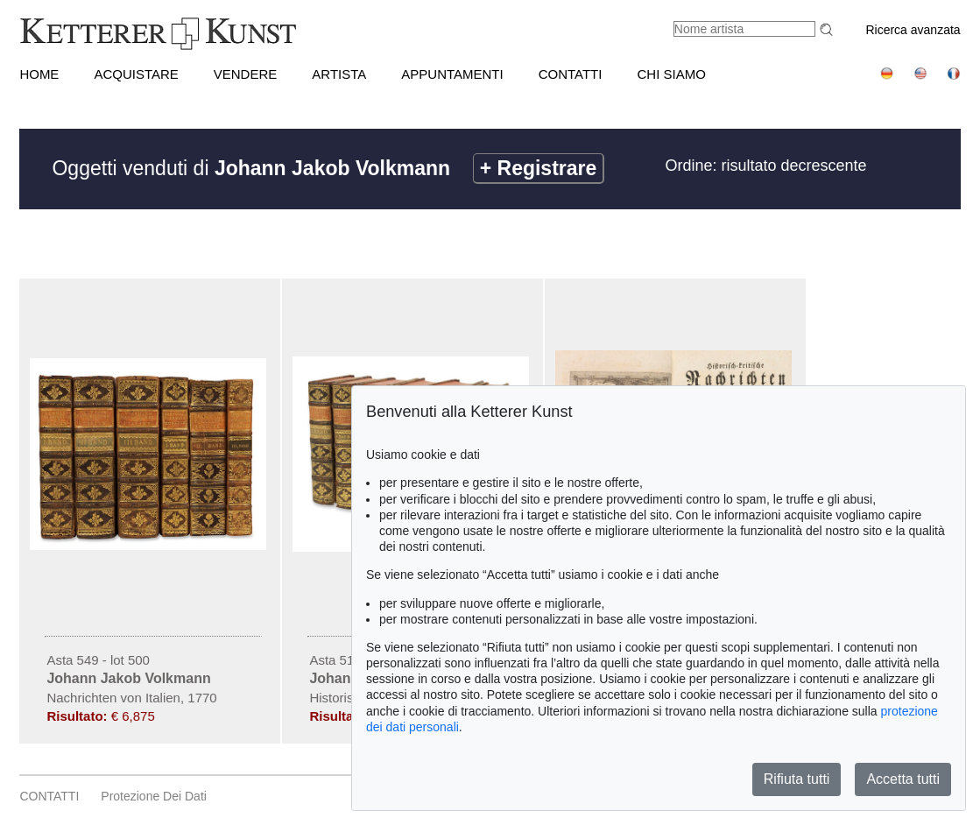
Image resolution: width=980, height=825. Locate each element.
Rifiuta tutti (797, 779)
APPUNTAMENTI (452, 74)
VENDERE (246, 74)
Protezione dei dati (154, 796)
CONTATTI (571, 74)
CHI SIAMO (671, 74)
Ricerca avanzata (912, 30)
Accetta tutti (903, 779)
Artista (339, 74)
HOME (39, 74)
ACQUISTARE (136, 74)
